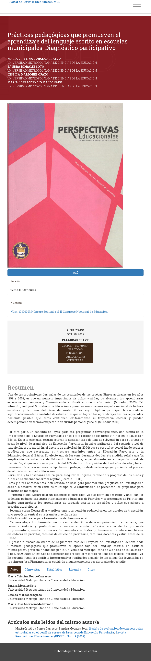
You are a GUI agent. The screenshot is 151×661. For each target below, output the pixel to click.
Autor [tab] (14, 569)
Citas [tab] (91, 569)
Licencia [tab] (75, 569)
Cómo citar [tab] (32, 569)
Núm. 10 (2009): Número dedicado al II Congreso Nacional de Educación (59, 311)
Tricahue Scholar (85, 651)
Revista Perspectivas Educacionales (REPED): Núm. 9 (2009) (70, 634)
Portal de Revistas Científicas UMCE (34, 2)
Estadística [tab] (54, 569)
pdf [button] (75, 272)
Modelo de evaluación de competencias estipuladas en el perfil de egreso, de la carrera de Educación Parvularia (79, 630)
